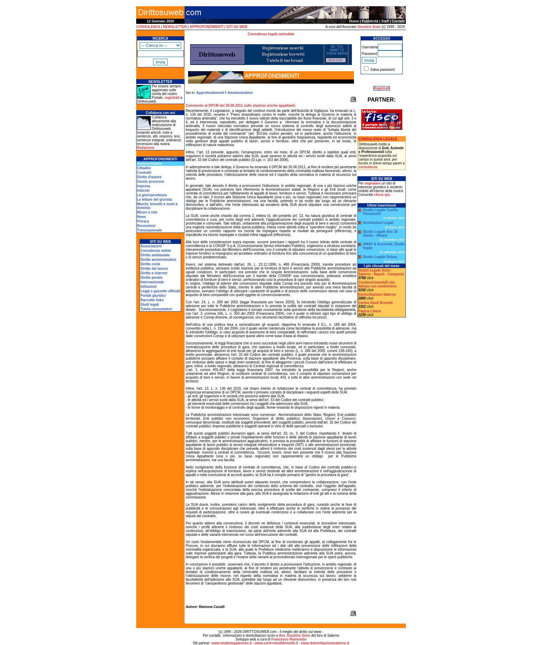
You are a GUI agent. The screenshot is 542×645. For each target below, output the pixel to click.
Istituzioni (148, 286)
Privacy (143, 221)
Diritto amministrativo (158, 260)
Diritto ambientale (154, 255)
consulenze (367, 167)
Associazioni (150, 246)
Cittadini (144, 168)
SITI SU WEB (236, 27)
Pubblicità (370, 21)
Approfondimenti (210, 93)
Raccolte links (151, 300)
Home (354, 21)
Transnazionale (149, 230)
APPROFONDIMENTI (207, 27)
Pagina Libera (369, 311)
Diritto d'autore (149, 177)
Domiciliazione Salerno (377, 294)
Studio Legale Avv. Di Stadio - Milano (380, 233)
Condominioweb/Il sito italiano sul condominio (377, 284)
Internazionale (151, 282)
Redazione (145, 148)
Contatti (398, 21)
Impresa (143, 186)
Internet (143, 190)
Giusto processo (150, 181)
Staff (385, 21)
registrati (172, 97)
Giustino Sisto (369, 27)
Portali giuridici (153, 295)
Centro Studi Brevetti (375, 303)
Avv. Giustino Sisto (294, 635)
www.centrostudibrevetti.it (276, 643)
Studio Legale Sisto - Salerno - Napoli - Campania (381, 272)
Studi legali (149, 304)
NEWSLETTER (175, 27)
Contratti (144, 172)
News (141, 217)
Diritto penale (151, 277)
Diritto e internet (153, 273)
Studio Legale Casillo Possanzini (380, 212)
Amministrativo (240, 93)
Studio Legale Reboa (380, 257)
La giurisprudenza (152, 195)
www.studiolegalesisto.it (232, 643)
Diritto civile (150, 264)
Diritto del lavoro (154, 269)
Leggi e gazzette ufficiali (160, 291)
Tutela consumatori (156, 309)
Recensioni (146, 226)
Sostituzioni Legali (378, 223)
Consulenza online (155, 251)
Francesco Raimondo (289, 639)
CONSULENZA (148, 27)
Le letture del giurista (154, 199)
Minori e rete (147, 212)
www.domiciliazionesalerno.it (325, 643)
